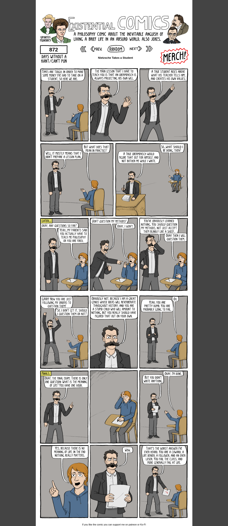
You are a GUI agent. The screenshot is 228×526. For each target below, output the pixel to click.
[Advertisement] (114, 6)
